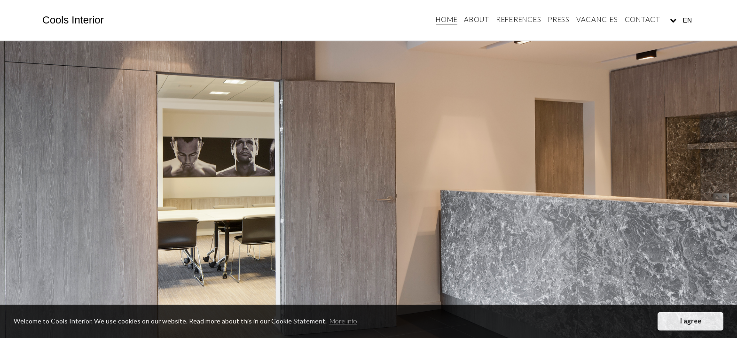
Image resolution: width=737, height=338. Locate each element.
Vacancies (597, 19)
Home (446, 19)
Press (559, 19)
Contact (642, 19)
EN (686, 20)
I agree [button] (690, 321)
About (476, 19)
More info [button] (343, 321)
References (518, 19)
